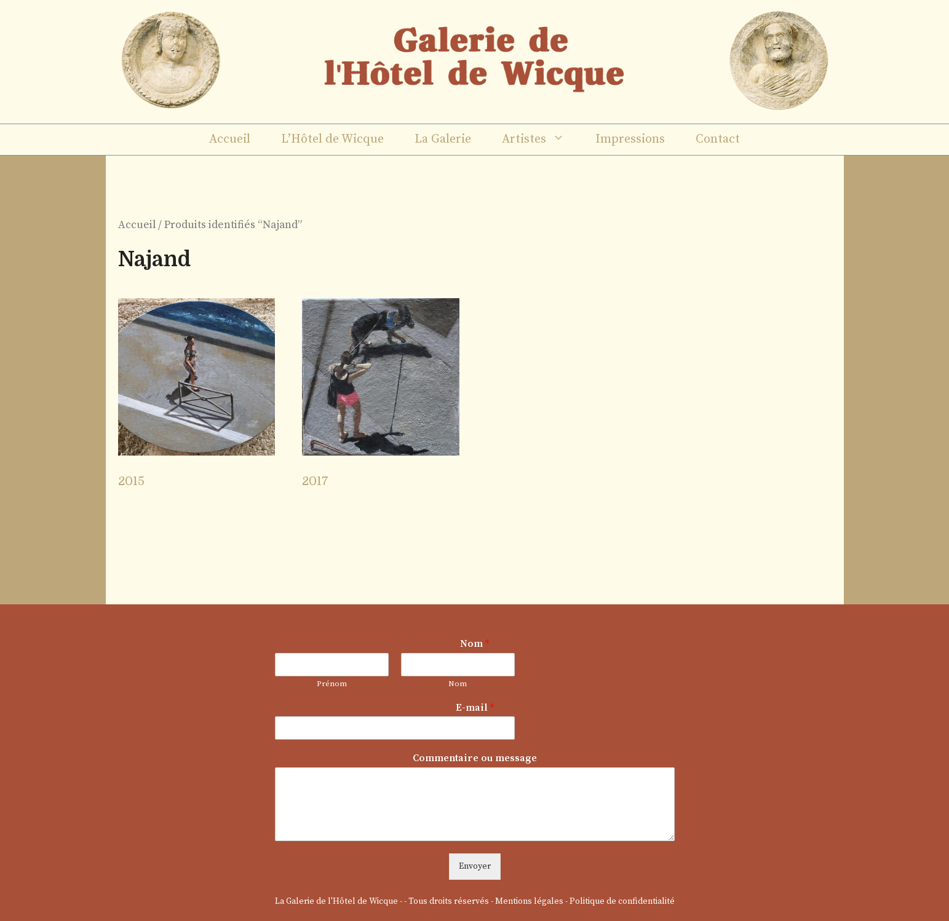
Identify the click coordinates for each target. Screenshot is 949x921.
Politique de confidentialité (622, 901)
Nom (474, 644)
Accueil (229, 139)
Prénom (332, 684)
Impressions (630, 139)
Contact (718, 139)
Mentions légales (529, 901)
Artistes (541, 139)
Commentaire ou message (475, 758)
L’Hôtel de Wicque (332, 139)
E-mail (475, 708)
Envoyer (475, 866)
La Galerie (443, 139)
